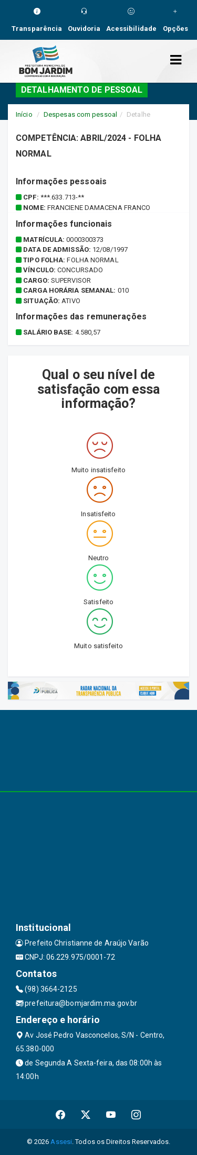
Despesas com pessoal (80, 114)
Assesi (61, 1142)
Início (24, 114)
